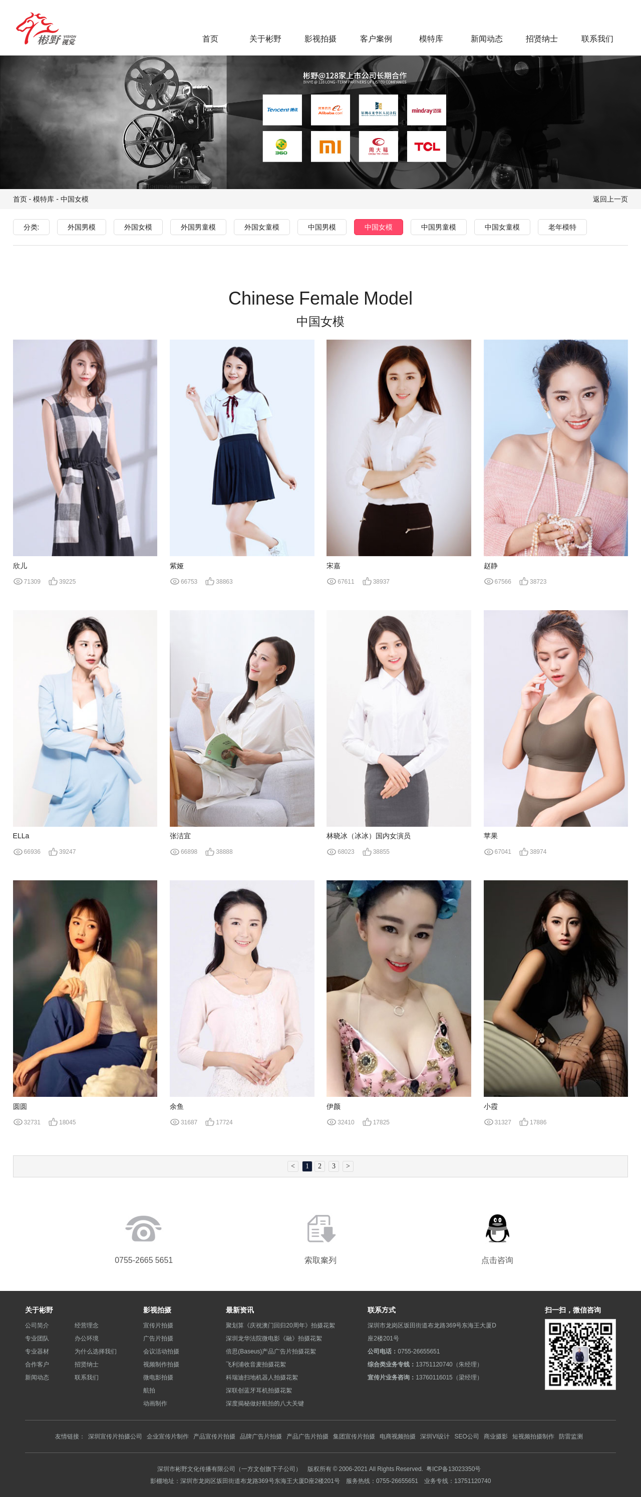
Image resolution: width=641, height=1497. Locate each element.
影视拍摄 (320, 38)
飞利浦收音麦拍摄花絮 (256, 1364)
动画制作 (155, 1403)
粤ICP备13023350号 (453, 1468)
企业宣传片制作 (168, 1436)
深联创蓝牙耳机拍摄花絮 (259, 1390)
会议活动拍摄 (161, 1351)
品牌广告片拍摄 (261, 1436)
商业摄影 (496, 1436)
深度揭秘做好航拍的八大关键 (265, 1403)
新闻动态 (487, 38)
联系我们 (597, 38)
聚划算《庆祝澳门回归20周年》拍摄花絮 (280, 1325)
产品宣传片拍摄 (214, 1436)
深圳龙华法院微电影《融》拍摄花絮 (274, 1338)
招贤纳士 (542, 38)
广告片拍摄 (158, 1338)
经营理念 (87, 1325)
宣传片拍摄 (158, 1325)
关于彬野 (265, 38)
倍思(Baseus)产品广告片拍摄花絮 (271, 1351)
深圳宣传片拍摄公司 (115, 1436)
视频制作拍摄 (161, 1364)
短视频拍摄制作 (533, 1436)
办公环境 (87, 1338)
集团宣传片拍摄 (354, 1436)
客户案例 (376, 38)
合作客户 (37, 1364)
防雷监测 (571, 1436)
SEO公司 (466, 1436)
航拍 (149, 1390)
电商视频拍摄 (398, 1436)
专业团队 (37, 1338)
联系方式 (382, 1310)
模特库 (431, 38)
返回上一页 (610, 199)
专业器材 (37, 1351)
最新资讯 (240, 1310)
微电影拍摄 (158, 1377)
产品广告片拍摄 (307, 1436)
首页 (210, 38)
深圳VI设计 (435, 1436)
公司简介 (37, 1325)
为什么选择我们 (96, 1351)
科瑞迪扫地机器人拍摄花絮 (262, 1377)
